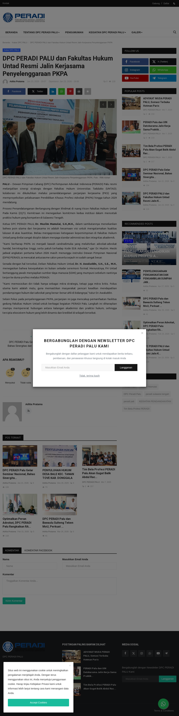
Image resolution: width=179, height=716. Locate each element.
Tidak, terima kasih (89, 375)
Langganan (126, 367)
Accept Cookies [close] (38, 702)
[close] (70, 666)
